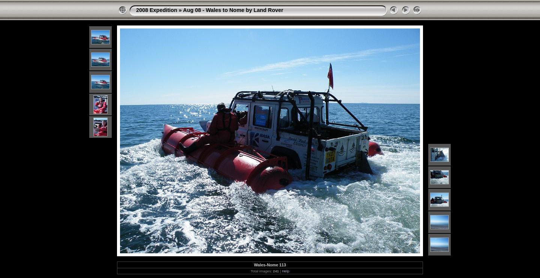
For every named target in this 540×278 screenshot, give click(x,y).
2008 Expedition (156, 10)
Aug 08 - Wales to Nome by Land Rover (233, 10)
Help (286, 271)
